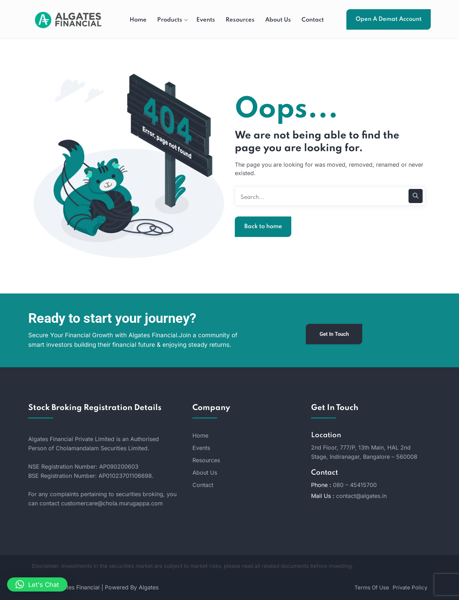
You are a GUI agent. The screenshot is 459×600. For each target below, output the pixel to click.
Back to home (263, 227)
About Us (204, 472)
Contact (202, 484)
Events (201, 447)
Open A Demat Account (389, 19)
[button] (37, 584)
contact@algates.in (361, 495)
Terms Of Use (371, 587)
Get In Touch (334, 334)
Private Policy (410, 587)
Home (200, 435)
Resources (206, 460)
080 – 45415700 (355, 484)
